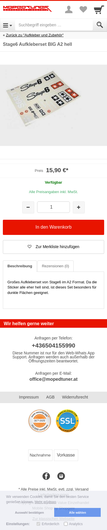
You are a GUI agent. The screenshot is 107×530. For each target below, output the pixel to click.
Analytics (76, 524)
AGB (50, 397)
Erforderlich (50, 524)
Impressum (29, 397)
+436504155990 (53, 345)
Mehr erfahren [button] (45, 502)
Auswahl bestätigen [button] (29, 512)
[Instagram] (61, 476)
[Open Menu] (7, 25)
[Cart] (99, 9)
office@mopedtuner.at (53, 379)
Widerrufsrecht (75, 397)
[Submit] (100, 25)
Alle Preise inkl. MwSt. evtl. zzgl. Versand (55, 489)
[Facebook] (46, 476)
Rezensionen (55, 266)
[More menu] (68, 9)
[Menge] (53, 207)
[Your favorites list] (83, 9)
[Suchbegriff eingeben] (54, 24)
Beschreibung (19, 266)
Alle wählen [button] (77, 512)
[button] (53, 247)
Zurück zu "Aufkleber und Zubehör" (35, 35)
